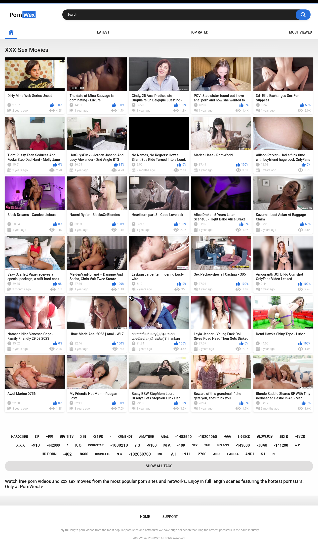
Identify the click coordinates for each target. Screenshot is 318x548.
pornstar (96, 445)
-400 (49, 436)
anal (164, 436)
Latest (103, 32)
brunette (102, 454)
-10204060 (208, 436)
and (216, 454)
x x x (20, 445)
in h (186, 454)
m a (167, 445)
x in (83, 436)
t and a (232, 454)
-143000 (243, 445)
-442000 (53, 445)
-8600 (83, 454)
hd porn (49, 454)
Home (11, 32)
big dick (244, 436)
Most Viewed (300, 32)
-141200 (281, 445)
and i (249, 454)
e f (37, 436)
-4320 (299, 436)
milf (161, 454)
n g (119, 454)
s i (263, 454)
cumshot (125, 436)
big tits (67, 436)
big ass (223, 445)
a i (173, 454)
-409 (181, 445)
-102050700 (140, 454)
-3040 (261, 445)
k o (78, 445)
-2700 (201, 454)
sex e (283, 436)
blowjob (265, 436)
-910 (35, 445)
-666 (227, 436)
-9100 (152, 445)
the (207, 445)
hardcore (19, 436)
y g (137, 445)
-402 (67, 454)
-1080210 (119, 445)
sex (195, 445)
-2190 (98, 436)
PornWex (154, 538)
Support (170, 517)
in (273, 454)
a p (297, 445)
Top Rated (199, 32)
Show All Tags (159, 466)
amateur (146, 436)
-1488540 (183, 436)
